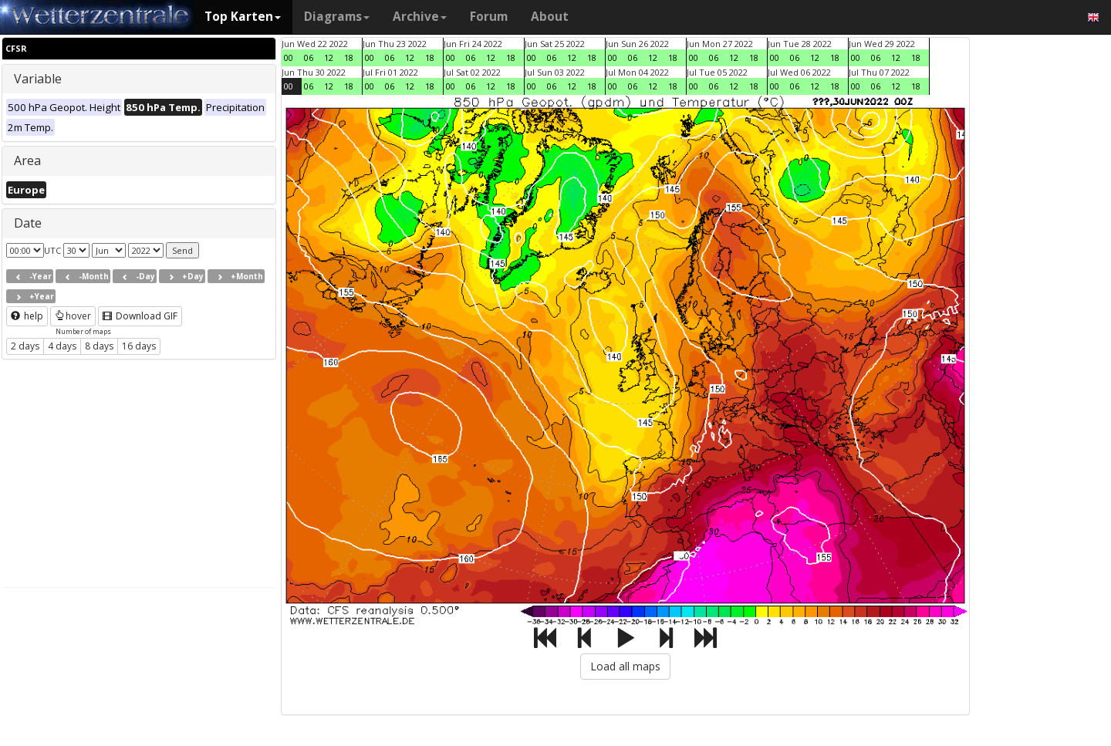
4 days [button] (62, 346)
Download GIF (140, 316)
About (550, 16)
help (27, 316)
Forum (489, 16)
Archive (420, 16)
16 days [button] (139, 346)
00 (288, 57)
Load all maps (625, 666)
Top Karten (242, 16)
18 (348, 57)
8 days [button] (99, 346)
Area (27, 160)
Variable (38, 78)
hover (73, 316)
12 (328, 57)
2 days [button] (25, 346)
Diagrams (337, 16)
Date (28, 222)
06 (308, 57)
